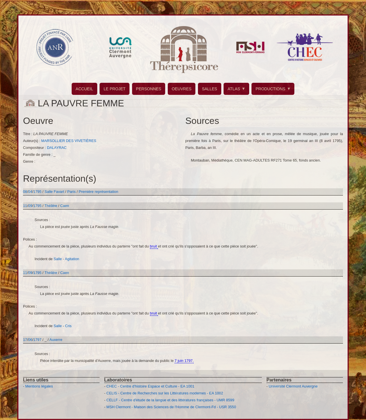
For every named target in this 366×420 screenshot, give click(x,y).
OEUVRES (181, 89)
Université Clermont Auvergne (293, 386)
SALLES (209, 89)
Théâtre (51, 206)
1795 (37, 191)
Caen (64, 206)
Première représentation (98, 191)
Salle (58, 259)
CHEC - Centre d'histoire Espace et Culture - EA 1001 (150, 386)
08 (25, 191)
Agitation (72, 259)
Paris (71, 191)
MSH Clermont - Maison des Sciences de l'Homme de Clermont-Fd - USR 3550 (171, 407)
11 (25, 206)
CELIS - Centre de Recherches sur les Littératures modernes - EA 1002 (164, 393)
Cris (68, 326)
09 (30, 206)
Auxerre (55, 339)
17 (25, 339)
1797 (37, 339)
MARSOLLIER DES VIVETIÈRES (68, 141)
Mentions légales (39, 386)
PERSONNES (148, 89)
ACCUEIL (84, 89)
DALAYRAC (56, 147)
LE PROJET (114, 89)
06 (30, 339)
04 (30, 191)
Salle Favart (55, 191)
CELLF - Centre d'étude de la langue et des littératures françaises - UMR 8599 (170, 400)
